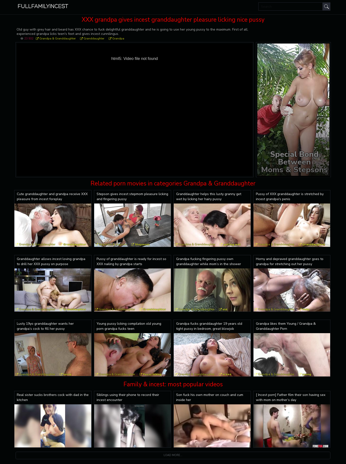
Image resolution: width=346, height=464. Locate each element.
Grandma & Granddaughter (196, 244)
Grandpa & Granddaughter (57, 38)
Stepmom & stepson (113, 244)
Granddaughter (94, 38)
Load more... (173, 455)
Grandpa (118, 38)
